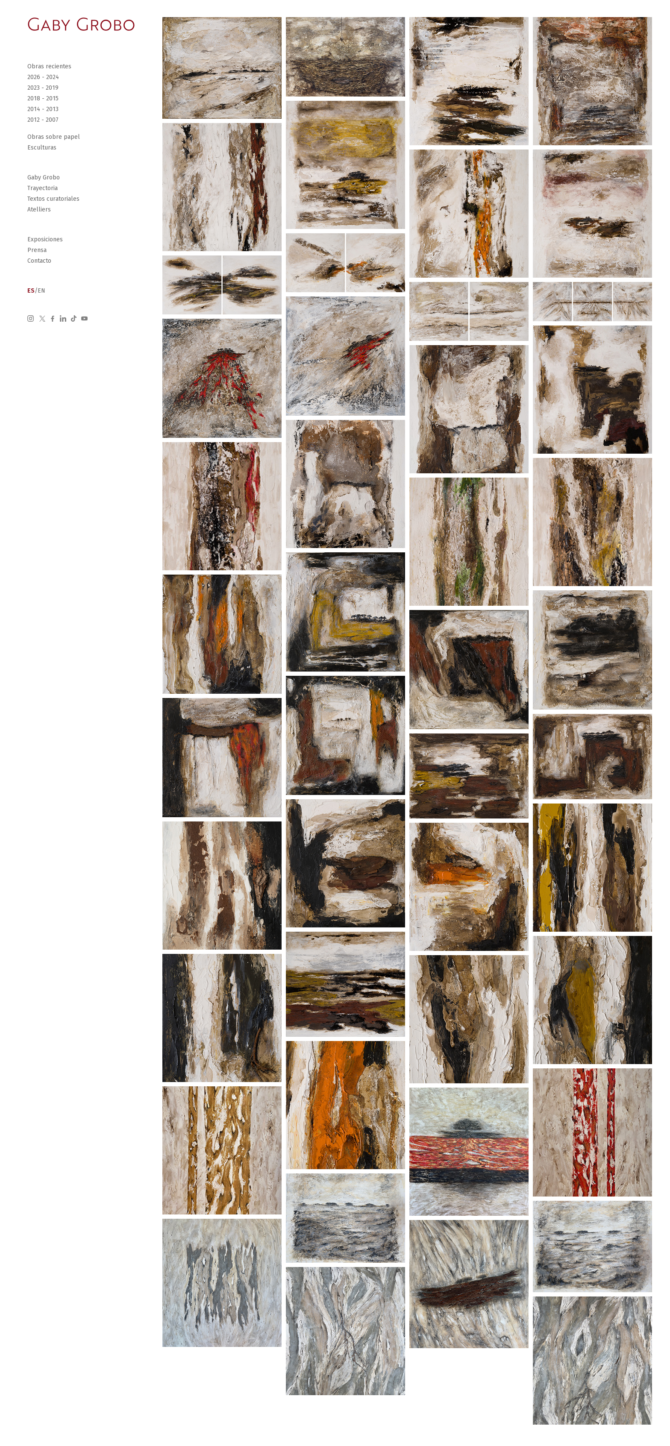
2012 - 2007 (43, 119)
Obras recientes (49, 66)
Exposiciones (45, 239)
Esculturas (41, 147)
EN (41, 290)
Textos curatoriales (53, 198)
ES (31, 290)
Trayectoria (42, 188)
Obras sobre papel (53, 137)
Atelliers (39, 209)
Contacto (39, 260)
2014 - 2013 (43, 109)
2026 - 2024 (43, 77)
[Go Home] (81, 24)
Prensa (37, 250)
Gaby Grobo (43, 177)
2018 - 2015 (43, 98)
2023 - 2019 (43, 87)
